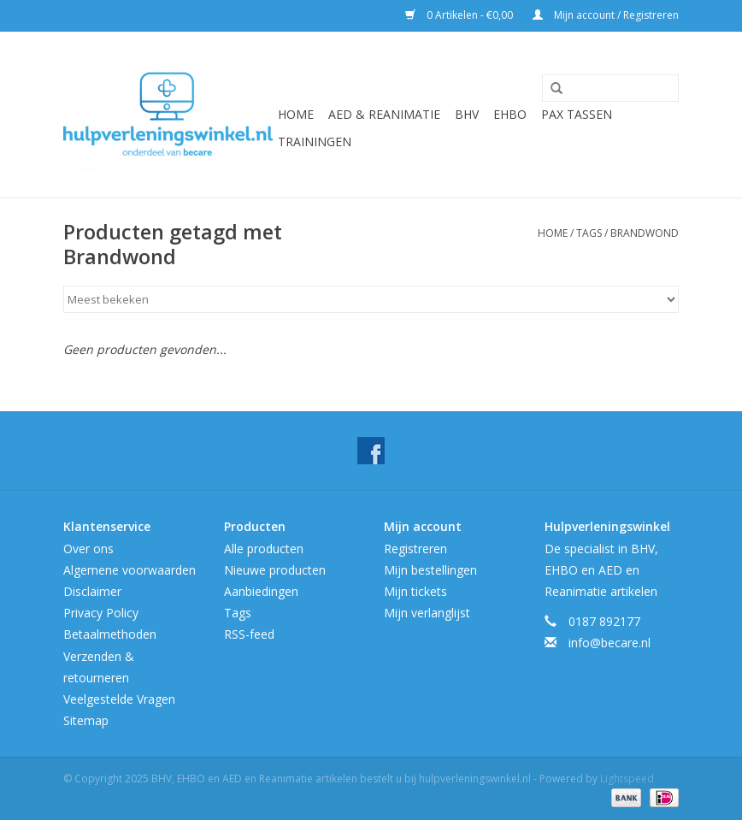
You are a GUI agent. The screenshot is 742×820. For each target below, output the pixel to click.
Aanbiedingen (261, 591)
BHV (467, 114)
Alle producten (263, 548)
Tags (589, 233)
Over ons (88, 548)
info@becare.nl (609, 642)
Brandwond (644, 233)
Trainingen (314, 141)
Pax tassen (576, 114)
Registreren (415, 548)
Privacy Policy (100, 613)
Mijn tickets (415, 591)
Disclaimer (92, 591)
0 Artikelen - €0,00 (460, 15)
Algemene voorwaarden (129, 570)
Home (296, 114)
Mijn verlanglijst (427, 613)
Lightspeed (627, 778)
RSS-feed (249, 634)
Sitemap (86, 720)
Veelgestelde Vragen (119, 699)
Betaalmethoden (109, 634)
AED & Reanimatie (384, 114)
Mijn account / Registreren (606, 15)
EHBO (510, 114)
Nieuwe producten (275, 570)
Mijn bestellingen (430, 570)
